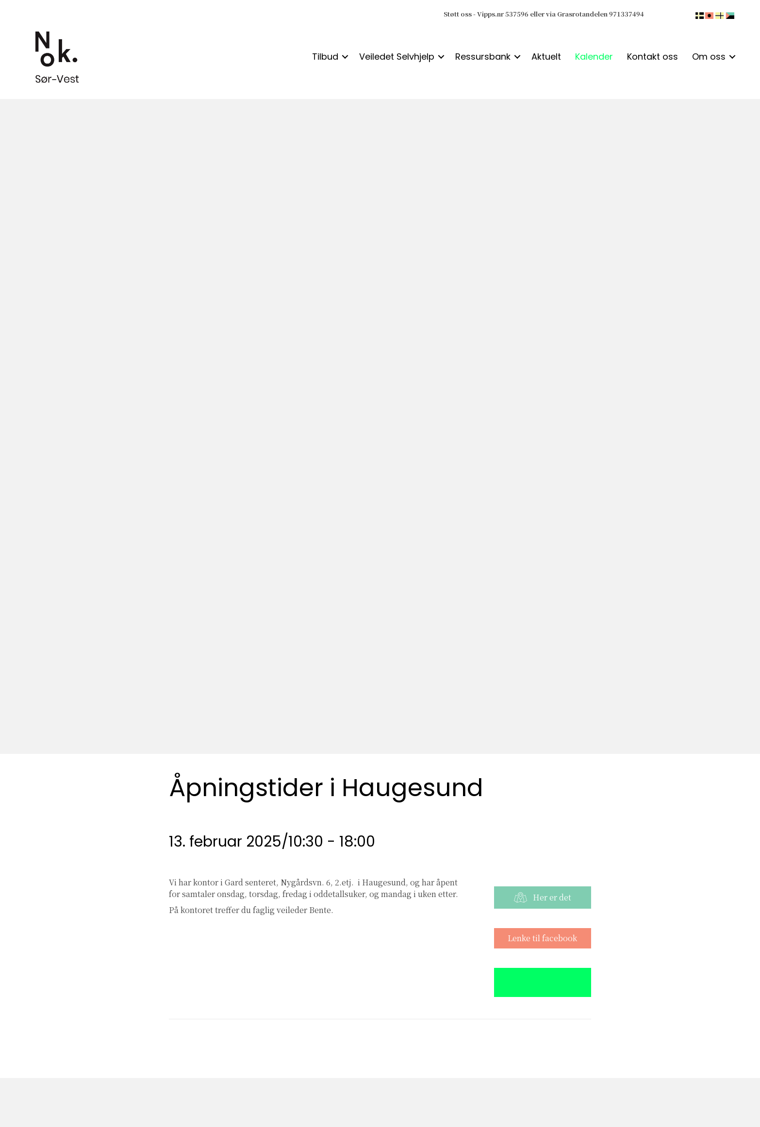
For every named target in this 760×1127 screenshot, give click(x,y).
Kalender (594, 56)
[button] (345, 57)
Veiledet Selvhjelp (396, 56)
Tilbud (325, 56)
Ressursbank (483, 56)
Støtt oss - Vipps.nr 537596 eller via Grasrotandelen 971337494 (544, 13)
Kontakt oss (652, 56)
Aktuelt (546, 56)
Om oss (709, 56)
